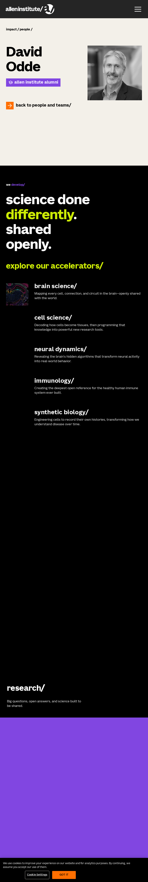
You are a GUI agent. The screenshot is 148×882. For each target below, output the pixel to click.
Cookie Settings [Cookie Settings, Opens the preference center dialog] (37, 875)
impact (11, 29)
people (25, 29)
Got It (64, 875)
